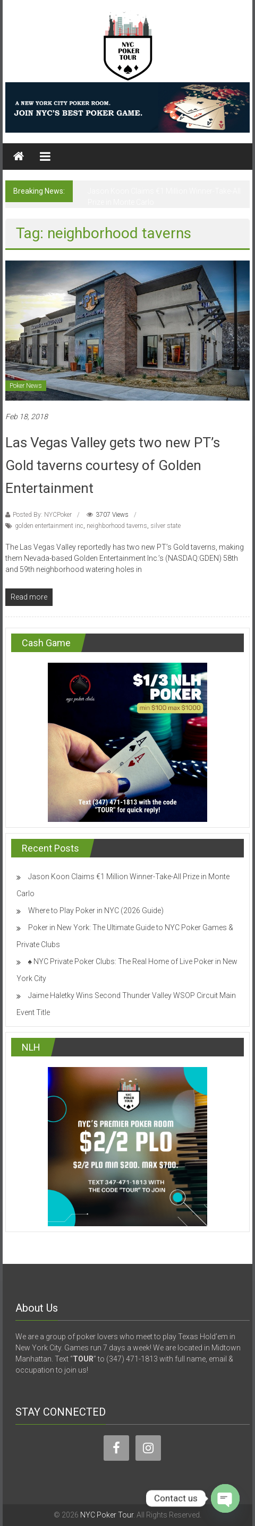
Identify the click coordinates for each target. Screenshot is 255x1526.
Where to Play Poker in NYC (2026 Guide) (96, 910)
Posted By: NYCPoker (42, 514)
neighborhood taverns (117, 526)
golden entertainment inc (49, 526)
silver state (165, 526)
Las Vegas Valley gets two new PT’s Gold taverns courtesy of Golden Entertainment (112, 465)
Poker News (26, 385)
